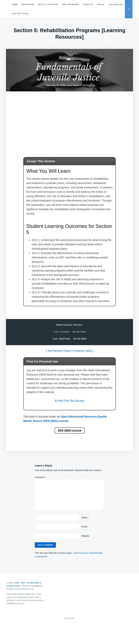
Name (85, 517)
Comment (40, 477)
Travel (101, 4)
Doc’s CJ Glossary (48, 4)
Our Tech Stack (38, 14)
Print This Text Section (71, 400)
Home (15, 4)
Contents (78, 350)
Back (67, 350)
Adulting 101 (18, 14)
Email (84, 527)
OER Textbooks (70, 4)
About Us (88, 4)
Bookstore (28, 4)
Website (85, 536)
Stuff (17, 583)
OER (23, 583)
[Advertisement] (69, 120)
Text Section (55, 350)
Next (88, 350)
